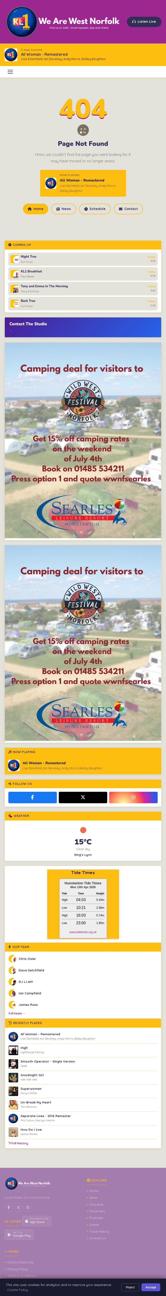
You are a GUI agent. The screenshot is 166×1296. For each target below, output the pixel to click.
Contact (128, 209)
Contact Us (97, 1238)
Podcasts (96, 1218)
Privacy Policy (17, 1269)
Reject (130, 1287)
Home (35, 209)
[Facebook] (32, 797)
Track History (99, 1231)
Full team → (17, 1013)
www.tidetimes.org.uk (83, 932)
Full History (18, 1143)
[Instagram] (133, 797)
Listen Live (144, 21)
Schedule (94, 209)
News (63, 209)
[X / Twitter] (83, 797)
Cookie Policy (17, 1290)
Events (94, 1225)
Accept (151, 1287)
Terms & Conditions (21, 1276)
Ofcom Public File (20, 1262)
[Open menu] (10, 72)
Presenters (97, 1211)
